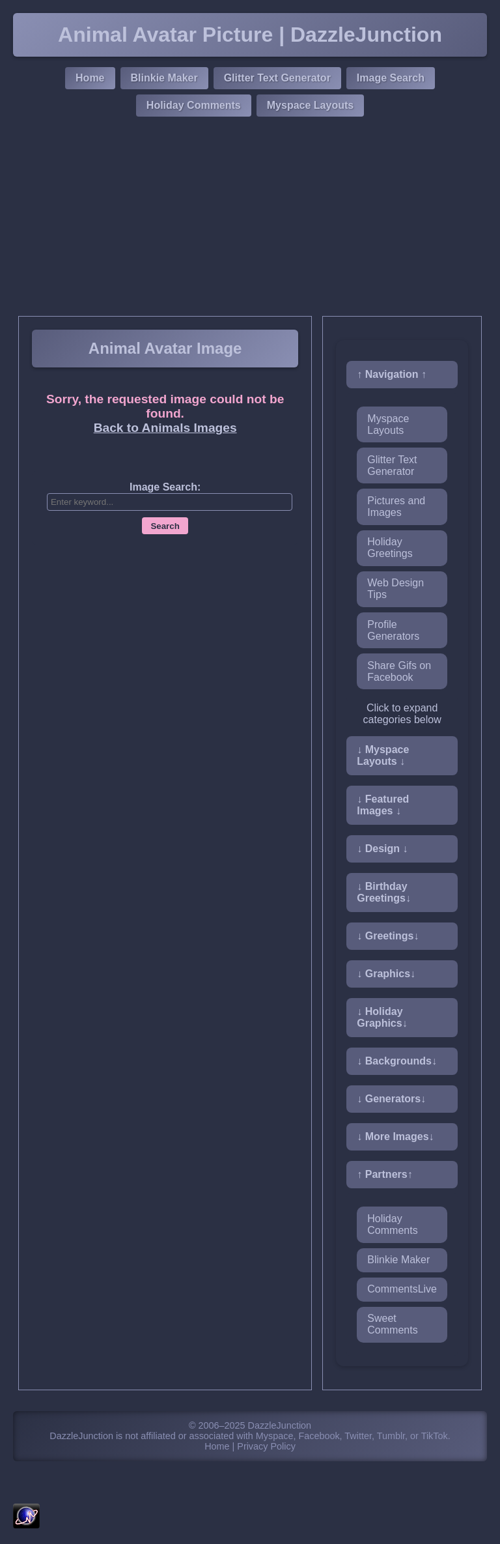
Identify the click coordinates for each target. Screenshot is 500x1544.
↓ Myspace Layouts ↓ (383, 755)
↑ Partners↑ (384, 1174)
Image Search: (165, 487)
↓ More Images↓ (395, 1136)
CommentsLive (402, 1288)
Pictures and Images (396, 506)
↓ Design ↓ (382, 848)
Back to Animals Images (165, 428)
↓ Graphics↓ (386, 973)
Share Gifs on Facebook (399, 671)
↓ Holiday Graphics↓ (382, 1017)
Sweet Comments (392, 1324)
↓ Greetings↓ (388, 935)
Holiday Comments (193, 105)
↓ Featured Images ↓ (383, 804)
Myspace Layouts (310, 105)
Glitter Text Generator (277, 77)
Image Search (390, 77)
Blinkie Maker (164, 77)
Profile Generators (393, 630)
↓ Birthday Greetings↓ (384, 892)
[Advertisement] (250, 218)
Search (164, 526)
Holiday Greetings (389, 547)
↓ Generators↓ (391, 1098)
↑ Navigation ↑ (391, 374)
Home (90, 77)
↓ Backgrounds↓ (397, 1060)
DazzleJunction (280, 1425)
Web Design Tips (395, 588)
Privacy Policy (266, 1446)
